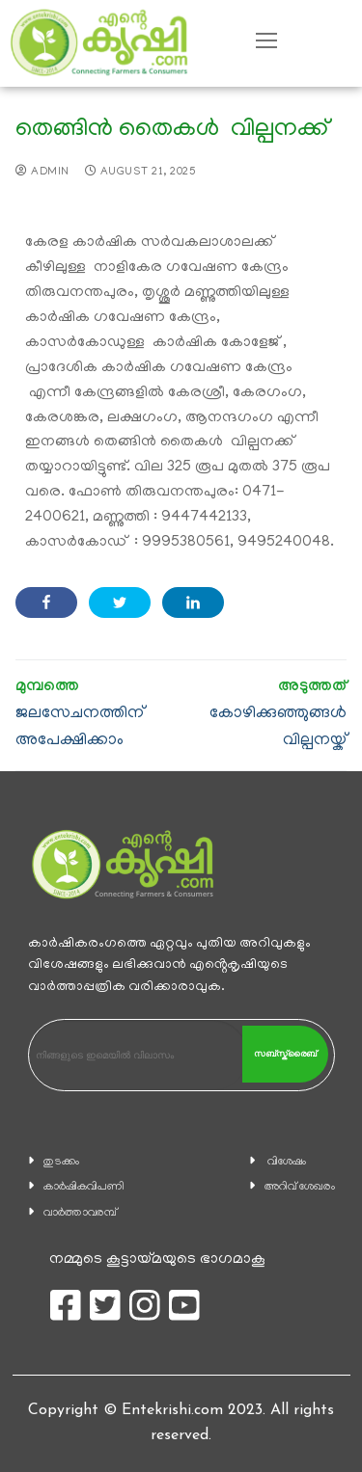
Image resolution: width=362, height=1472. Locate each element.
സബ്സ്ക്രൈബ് (285, 1053)
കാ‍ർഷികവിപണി (84, 1187)
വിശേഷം (286, 1162)
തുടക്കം (61, 1162)
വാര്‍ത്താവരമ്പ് (80, 1213)
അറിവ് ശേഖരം (300, 1187)
